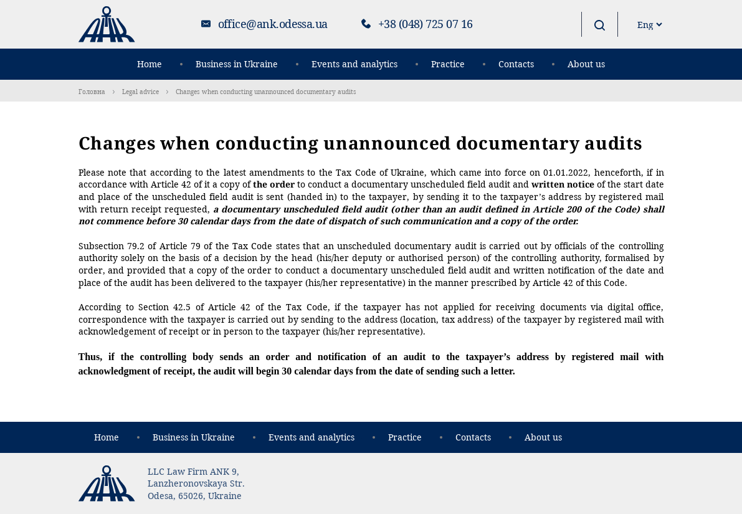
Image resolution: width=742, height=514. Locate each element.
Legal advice (140, 91)
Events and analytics (354, 64)
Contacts (516, 64)
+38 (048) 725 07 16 (425, 23)
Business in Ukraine (237, 64)
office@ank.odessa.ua (273, 23)
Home (149, 64)
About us (586, 64)
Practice (448, 64)
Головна (91, 91)
